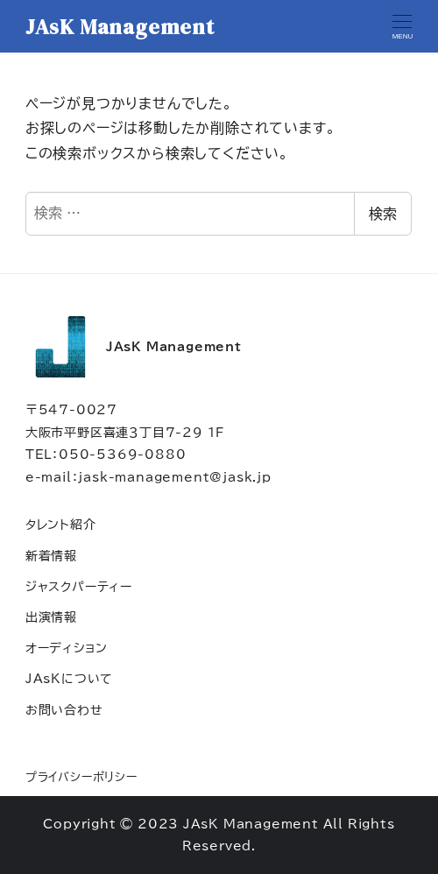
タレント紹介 (60, 524)
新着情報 (51, 555)
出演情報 (51, 617)
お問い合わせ (64, 709)
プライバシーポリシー (81, 777)
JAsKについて (69, 678)
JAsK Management (120, 26)
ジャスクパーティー (78, 586)
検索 (383, 214)
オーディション (66, 647)
